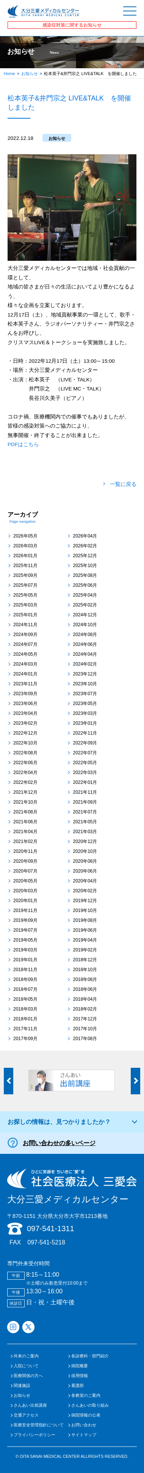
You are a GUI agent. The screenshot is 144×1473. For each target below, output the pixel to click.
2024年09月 (25, 634)
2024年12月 (85, 615)
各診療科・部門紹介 (90, 1356)
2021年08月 (25, 812)
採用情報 (79, 1376)
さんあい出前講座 (30, 1405)
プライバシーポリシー (34, 1435)
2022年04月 (25, 772)
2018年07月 (25, 989)
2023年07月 (85, 693)
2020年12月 (85, 841)
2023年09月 (25, 693)
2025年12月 (85, 555)
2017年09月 (25, 1038)
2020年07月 (25, 871)
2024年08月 (85, 634)
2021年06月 (25, 822)
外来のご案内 (26, 1356)
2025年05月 (25, 595)
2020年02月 (85, 891)
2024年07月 (25, 644)
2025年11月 (25, 565)
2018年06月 (85, 989)
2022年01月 (85, 782)
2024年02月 (85, 664)
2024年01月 (25, 674)
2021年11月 (85, 792)
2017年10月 (85, 1028)
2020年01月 (25, 900)
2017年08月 (85, 1038)
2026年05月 (25, 536)
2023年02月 (25, 723)
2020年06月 (85, 871)
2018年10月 (85, 969)
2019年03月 (25, 950)
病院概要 (79, 1366)
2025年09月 (25, 575)
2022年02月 (25, 782)
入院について (26, 1366)
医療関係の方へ (28, 1376)
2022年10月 (25, 743)
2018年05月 (25, 999)
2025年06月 (85, 585)
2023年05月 (85, 703)
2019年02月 (85, 950)
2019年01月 (25, 959)
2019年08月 (85, 920)
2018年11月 (25, 969)
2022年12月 (25, 733)
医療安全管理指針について (39, 1425)
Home (9, 73)
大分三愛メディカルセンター (72, 1186)
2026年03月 (25, 546)
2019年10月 (85, 910)
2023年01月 (85, 723)
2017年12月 (85, 1019)
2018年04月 (85, 999)
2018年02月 (85, 1009)
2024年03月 (25, 664)
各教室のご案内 (85, 1395)
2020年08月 (85, 861)
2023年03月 (85, 713)
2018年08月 (85, 979)
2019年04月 (85, 940)
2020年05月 (25, 881)
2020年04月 (85, 881)
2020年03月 (25, 891)
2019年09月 (25, 920)
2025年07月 (25, 585)
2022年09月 (85, 743)
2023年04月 (25, 713)
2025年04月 (85, 595)
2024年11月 (25, 624)
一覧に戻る (123, 484)
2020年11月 (25, 851)
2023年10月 (85, 684)
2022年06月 (25, 762)
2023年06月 (25, 703)
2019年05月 (25, 940)
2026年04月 (85, 536)
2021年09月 (85, 802)
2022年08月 (25, 753)
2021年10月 (25, 802)
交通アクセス (26, 1415)
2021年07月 (85, 812)
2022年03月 (85, 772)
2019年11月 (25, 910)
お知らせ (29, 73)
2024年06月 (85, 644)
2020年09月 (25, 861)
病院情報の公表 (85, 1415)
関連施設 (22, 1386)
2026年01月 (25, 555)
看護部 (77, 1386)
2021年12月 (25, 792)
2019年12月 (85, 900)
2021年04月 (25, 831)
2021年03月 (85, 831)
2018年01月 (25, 1019)
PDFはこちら (23, 444)
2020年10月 (85, 851)
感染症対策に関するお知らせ (72, 25)
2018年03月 (25, 1009)
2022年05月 (85, 762)
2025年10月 (85, 565)
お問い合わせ (83, 1425)
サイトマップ (83, 1435)
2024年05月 (25, 654)
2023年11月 (25, 684)
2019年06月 (85, 930)
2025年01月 (25, 615)
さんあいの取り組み (90, 1405)
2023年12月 (85, 674)
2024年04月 (85, 654)
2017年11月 (25, 1028)
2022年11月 (85, 733)
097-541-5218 (46, 1242)
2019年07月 (25, 930)
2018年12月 (85, 959)
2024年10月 (85, 624)
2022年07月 (85, 753)
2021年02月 (25, 841)
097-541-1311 (50, 1228)
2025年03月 (25, 605)
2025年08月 (85, 575)
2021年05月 (85, 822)
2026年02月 (85, 546)
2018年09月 (25, 979)
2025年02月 (85, 605)
